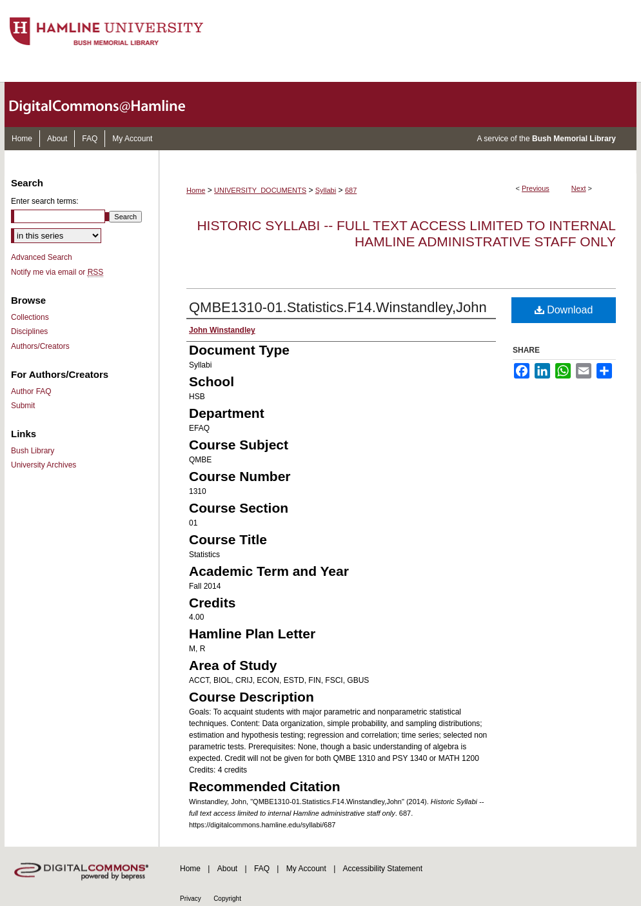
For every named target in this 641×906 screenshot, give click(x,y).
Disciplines (29, 331)
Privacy (190, 898)
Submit (23, 405)
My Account (306, 868)
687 (351, 190)
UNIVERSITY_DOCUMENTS (260, 190)
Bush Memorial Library (574, 138)
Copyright (227, 898)
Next (578, 188)
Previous (535, 188)
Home (195, 190)
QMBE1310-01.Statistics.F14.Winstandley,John (338, 307)
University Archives (43, 464)
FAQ (262, 868)
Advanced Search (41, 257)
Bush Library (32, 450)
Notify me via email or (57, 272)
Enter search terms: (45, 201)
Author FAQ (31, 391)
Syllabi (325, 190)
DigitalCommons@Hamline (108, 104)
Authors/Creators (40, 346)
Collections (30, 317)
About (227, 868)
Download (564, 309)
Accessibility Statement (382, 868)
